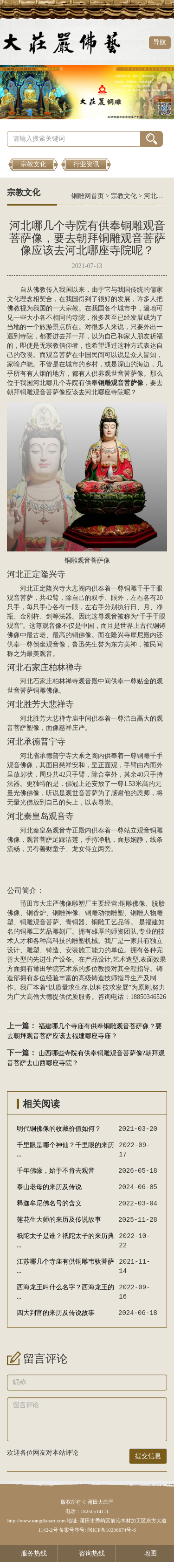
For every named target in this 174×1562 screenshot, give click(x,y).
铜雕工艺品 (107, 922)
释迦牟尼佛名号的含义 (49, 1203)
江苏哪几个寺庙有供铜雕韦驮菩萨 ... (65, 1266)
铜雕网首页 (87, 196)
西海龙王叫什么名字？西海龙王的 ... (65, 1292)
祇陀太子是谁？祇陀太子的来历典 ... (65, 1240)
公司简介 (22, 891)
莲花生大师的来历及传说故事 (59, 1219)
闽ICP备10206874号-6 (110, 1530)
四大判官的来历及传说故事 (56, 1312)
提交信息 (148, 1455)
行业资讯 (86, 164)
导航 (159, 42)
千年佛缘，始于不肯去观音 (56, 1170)
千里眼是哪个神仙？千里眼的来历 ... (65, 1150)
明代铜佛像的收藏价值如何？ (59, 1128)
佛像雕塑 (72, 903)
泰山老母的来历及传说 (49, 1187)
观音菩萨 (59, 354)
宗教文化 (33, 164)
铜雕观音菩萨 (83, 560)
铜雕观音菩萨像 (42, 392)
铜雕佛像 (46, 690)
